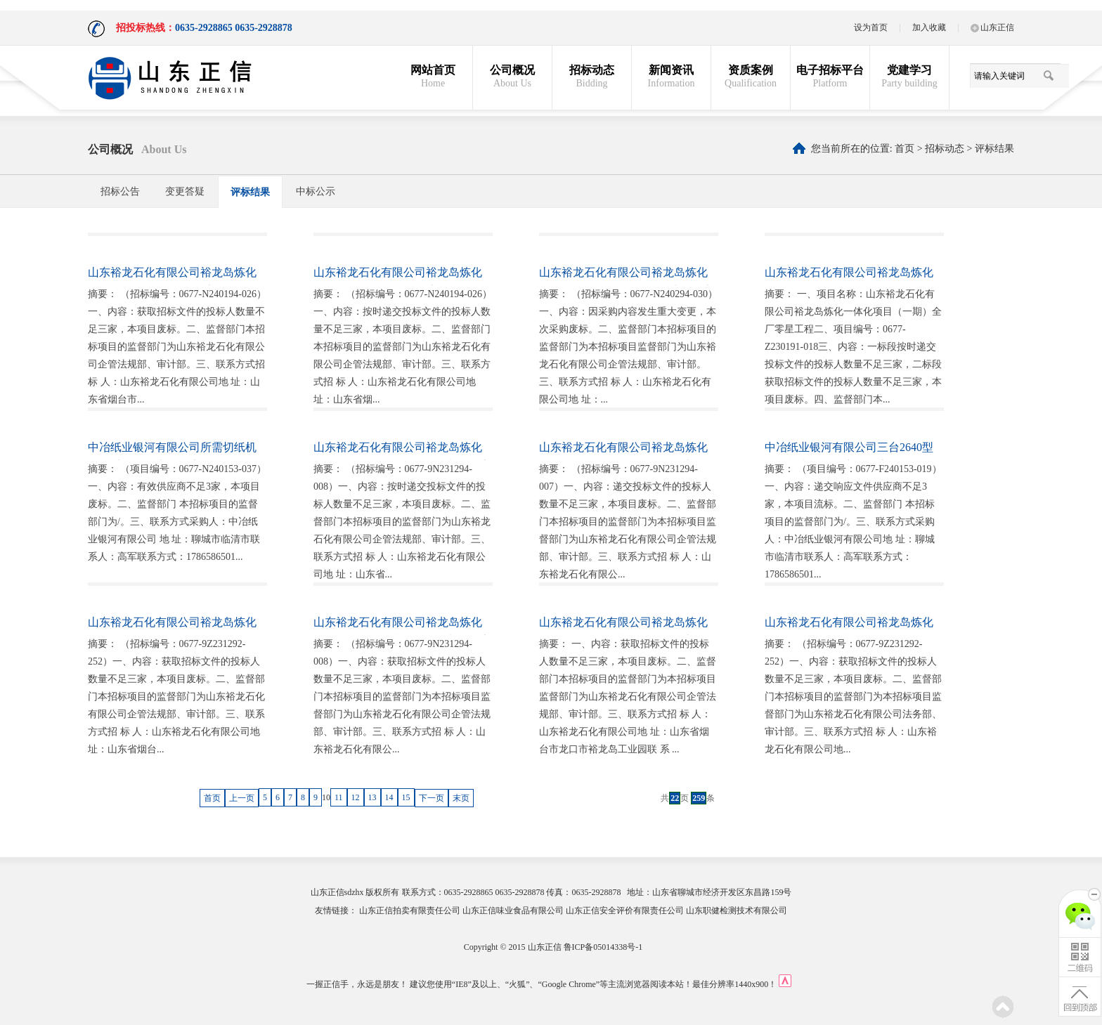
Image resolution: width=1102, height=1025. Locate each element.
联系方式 (419, 892)
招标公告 (120, 191)
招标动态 (591, 76)
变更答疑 (185, 191)
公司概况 (512, 76)
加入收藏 (929, 27)
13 (372, 797)
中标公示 (315, 191)
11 (339, 797)
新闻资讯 (671, 76)
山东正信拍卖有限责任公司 (409, 910)
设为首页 (871, 27)
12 (355, 797)
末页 (461, 798)
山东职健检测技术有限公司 (736, 910)
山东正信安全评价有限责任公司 (625, 910)
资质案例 (750, 76)
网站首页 (433, 76)
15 (406, 797)
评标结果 (994, 148)
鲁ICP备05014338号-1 (603, 947)
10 (326, 797)
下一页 (431, 798)
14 (389, 797)
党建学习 (909, 76)
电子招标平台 (830, 76)
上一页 (241, 798)
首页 (904, 148)
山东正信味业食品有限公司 (513, 910)
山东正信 (992, 27)
